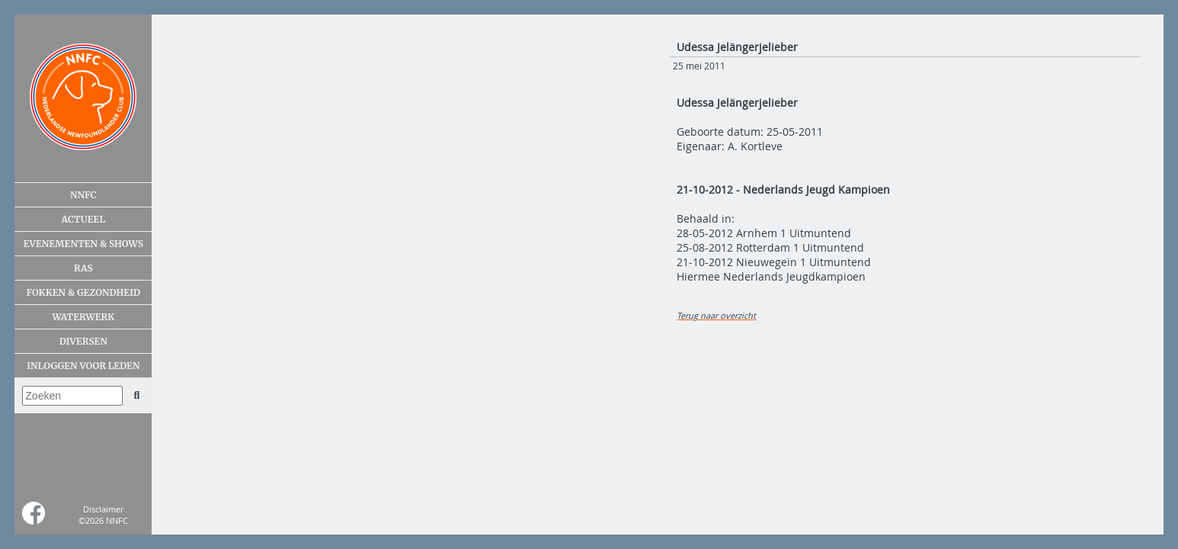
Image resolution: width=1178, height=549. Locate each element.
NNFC (83, 195)
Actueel (83, 219)
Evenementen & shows (83, 243)
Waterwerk (83, 317)
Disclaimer (103, 509)
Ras (83, 268)
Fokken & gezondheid (84, 292)
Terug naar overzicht (716, 315)
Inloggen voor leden (83, 365)
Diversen (83, 341)
